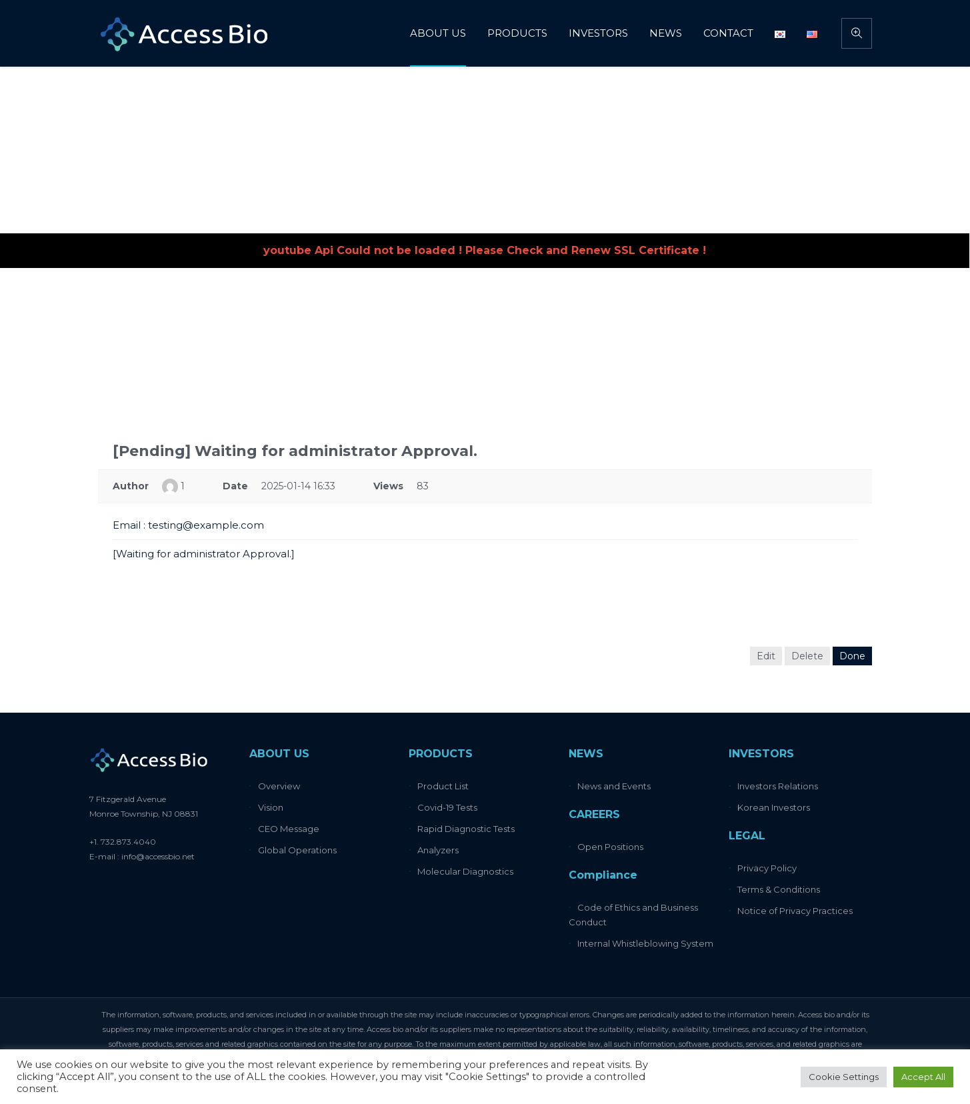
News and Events (614, 786)
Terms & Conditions (778, 889)
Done (852, 656)
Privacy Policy (767, 868)
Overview (279, 786)
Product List (443, 786)
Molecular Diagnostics (465, 871)
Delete (807, 656)
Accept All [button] (923, 1076)
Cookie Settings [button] (844, 1076)
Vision (270, 807)
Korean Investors (773, 807)
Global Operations (297, 850)
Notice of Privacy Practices (795, 910)
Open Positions (610, 846)
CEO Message (288, 828)
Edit (766, 656)
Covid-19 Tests (447, 807)
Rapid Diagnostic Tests (466, 828)
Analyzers (438, 850)
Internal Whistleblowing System (645, 943)
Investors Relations (777, 786)
